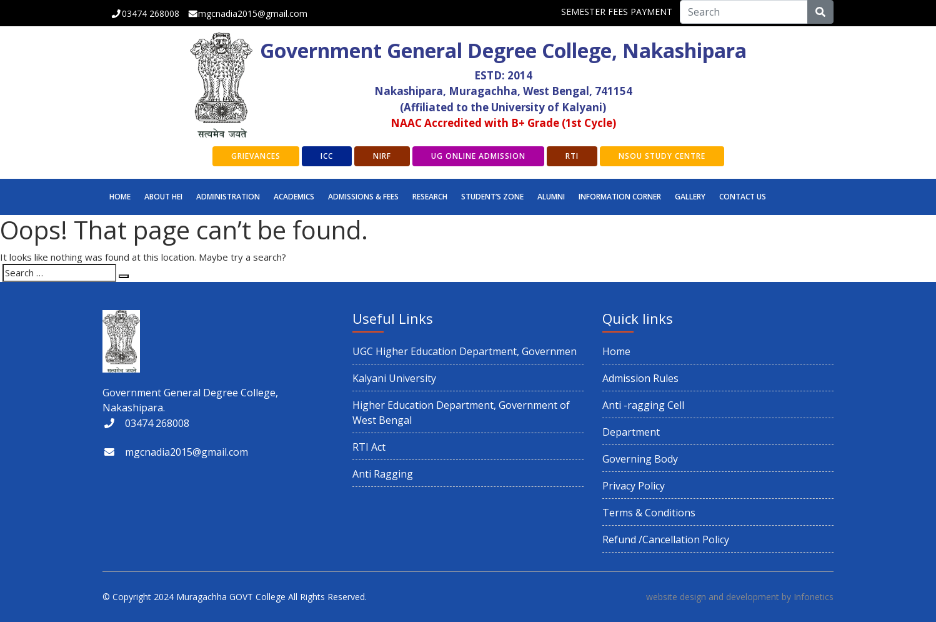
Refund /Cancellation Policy (665, 539)
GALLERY (690, 196)
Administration (228, 196)
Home (120, 196)
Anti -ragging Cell (643, 405)
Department (631, 432)
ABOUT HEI (163, 196)
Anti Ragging (382, 474)
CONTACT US (742, 196)
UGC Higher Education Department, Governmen (464, 351)
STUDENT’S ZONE (492, 196)
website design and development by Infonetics (740, 597)
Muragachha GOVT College (231, 597)
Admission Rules (640, 378)
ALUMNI (551, 196)
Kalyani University (394, 378)
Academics (294, 196)
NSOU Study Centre (662, 156)
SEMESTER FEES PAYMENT (616, 12)
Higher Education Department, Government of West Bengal (461, 412)
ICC (327, 156)
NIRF (382, 156)
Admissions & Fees (363, 196)
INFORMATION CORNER (620, 196)
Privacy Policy (633, 486)
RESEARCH (429, 196)
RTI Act (369, 447)
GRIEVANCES (256, 156)
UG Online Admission (478, 156)
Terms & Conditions (648, 512)
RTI (572, 156)
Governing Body (640, 459)
